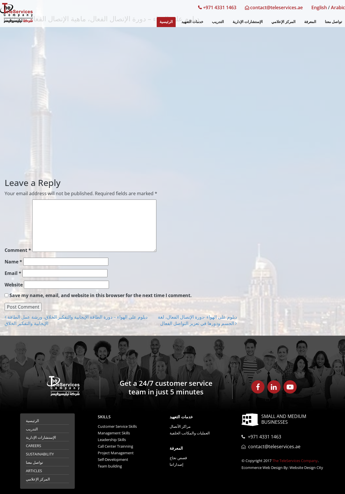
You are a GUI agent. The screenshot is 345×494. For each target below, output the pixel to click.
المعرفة (310, 21)
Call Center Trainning (115, 446)
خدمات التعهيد (192, 21)
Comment (18, 250)
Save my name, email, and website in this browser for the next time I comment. (100, 295)
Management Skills (114, 433)
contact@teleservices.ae (274, 7)
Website (14, 285)
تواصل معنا (333, 21)
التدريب (218, 21)
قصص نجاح (178, 457)
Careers (33, 445)
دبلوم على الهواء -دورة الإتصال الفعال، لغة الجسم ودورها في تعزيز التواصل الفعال (197, 320)
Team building (110, 466)
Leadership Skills (112, 439)
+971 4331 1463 (217, 7)
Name (13, 262)
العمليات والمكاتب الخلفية (190, 433)
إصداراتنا (176, 464)
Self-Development (113, 459)
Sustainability (40, 454)
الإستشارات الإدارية (248, 21)
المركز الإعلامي (283, 21)
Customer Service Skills (117, 426)
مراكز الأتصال (180, 426)
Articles (34, 470)
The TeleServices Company (295, 460)
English (319, 7)
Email (13, 273)
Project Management (116, 452)
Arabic (338, 7)
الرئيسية (166, 21)
